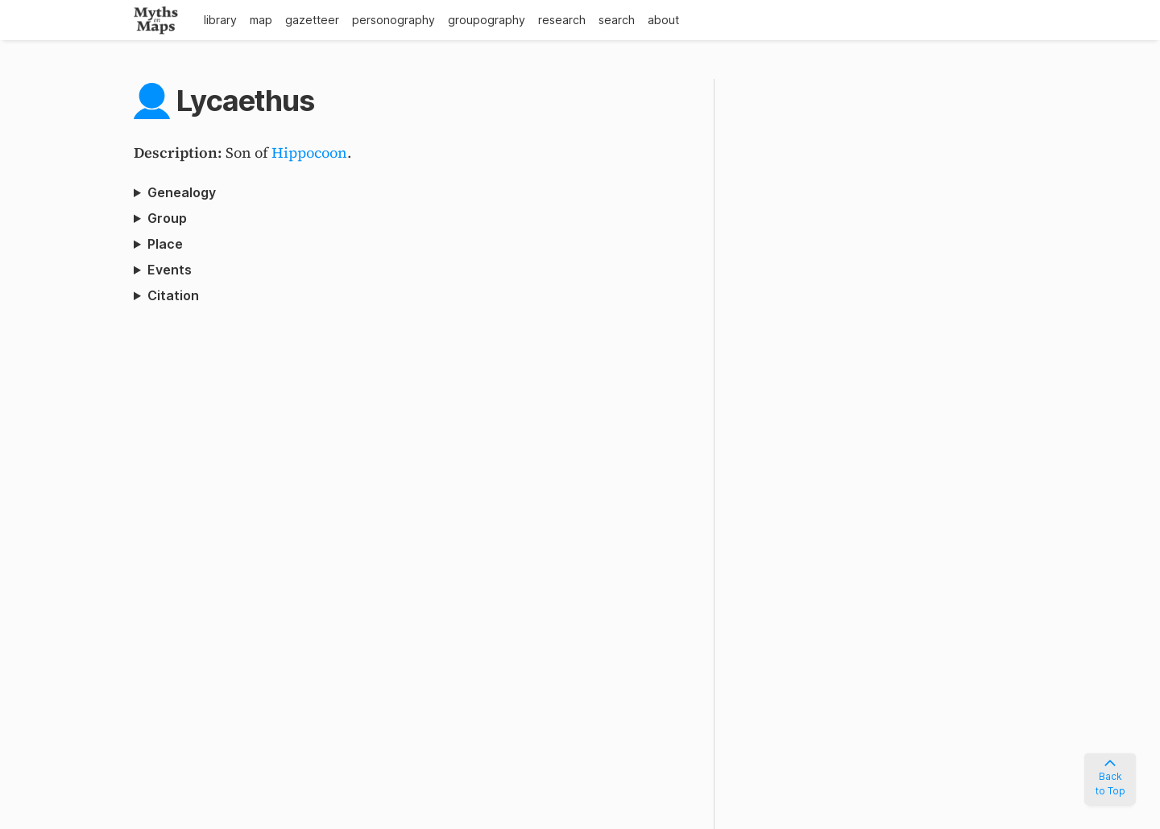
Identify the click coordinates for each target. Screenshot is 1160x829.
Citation (173, 295)
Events (169, 270)
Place (165, 244)
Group (167, 218)
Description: (180, 152)
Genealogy (181, 192)
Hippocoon (309, 152)
